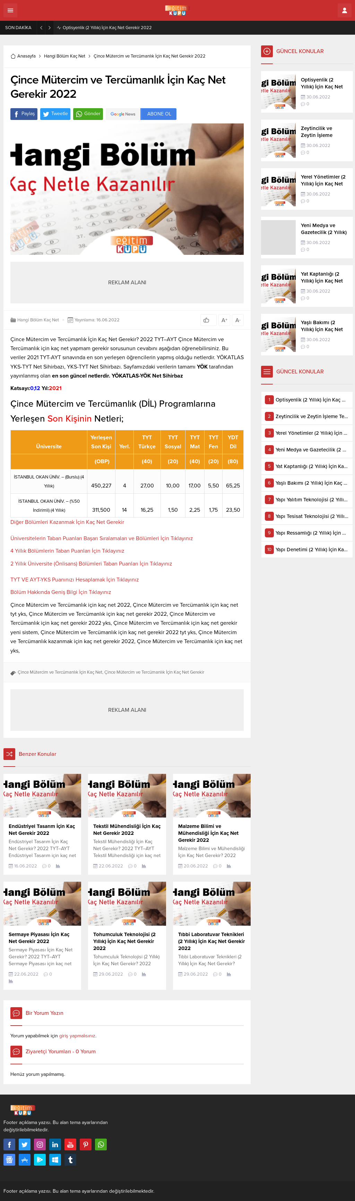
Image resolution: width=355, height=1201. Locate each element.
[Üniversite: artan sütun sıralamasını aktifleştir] (49, 442)
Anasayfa (23, 56)
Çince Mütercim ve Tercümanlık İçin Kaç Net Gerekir (154, 672)
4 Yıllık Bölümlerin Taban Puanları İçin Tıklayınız (67, 550)
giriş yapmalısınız (77, 1036)
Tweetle (55, 114)
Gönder (88, 114)
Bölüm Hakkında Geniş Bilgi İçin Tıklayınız (60, 592)
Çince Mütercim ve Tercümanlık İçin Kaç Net (60, 672)
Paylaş (24, 114)
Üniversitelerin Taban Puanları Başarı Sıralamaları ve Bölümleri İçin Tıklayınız (101, 538)
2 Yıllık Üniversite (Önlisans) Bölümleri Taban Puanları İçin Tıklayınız (91, 563)
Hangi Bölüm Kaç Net (64, 56)
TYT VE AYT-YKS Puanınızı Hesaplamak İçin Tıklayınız (74, 579)
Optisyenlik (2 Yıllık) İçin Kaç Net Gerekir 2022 (107, 28)
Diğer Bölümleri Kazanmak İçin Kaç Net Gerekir (67, 522)
